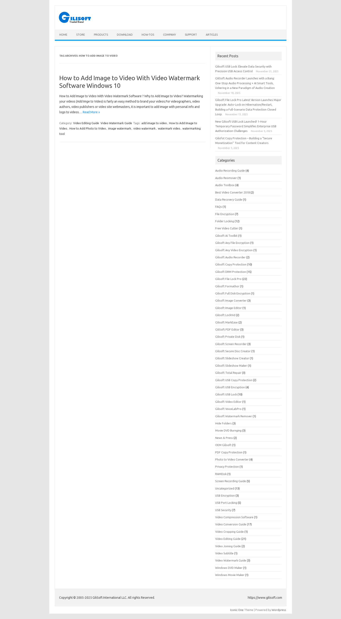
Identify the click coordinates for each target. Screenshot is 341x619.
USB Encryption (225, 495)
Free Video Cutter (226, 228)
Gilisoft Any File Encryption (232, 242)
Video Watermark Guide (116, 123)
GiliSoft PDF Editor (227, 329)
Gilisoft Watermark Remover (233, 416)
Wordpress (279, 609)
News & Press (224, 437)
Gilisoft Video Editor (228, 401)
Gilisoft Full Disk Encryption (232, 293)
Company (169, 34)
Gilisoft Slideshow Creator (232, 358)
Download (125, 34)
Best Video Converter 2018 (232, 192)
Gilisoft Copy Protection (230, 264)
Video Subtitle (224, 553)
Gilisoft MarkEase (226, 322)
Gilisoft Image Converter (231, 300)
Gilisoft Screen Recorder (231, 343)
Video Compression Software (234, 517)
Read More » (91, 112)
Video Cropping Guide (229, 531)
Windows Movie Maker (229, 574)
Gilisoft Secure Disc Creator (233, 351)
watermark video (169, 128)
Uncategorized (224, 488)
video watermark (144, 128)
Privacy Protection (227, 466)
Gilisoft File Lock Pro (228, 278)
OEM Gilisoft (223, 444)
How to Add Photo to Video (87, 128)
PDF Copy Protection (228, 452)
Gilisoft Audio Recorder (230, 257)
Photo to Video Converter (232, 459)
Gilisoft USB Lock (226, 394)
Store (80, 34)
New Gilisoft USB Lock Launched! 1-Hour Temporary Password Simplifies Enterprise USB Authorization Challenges (245, 126)
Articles (212, 34)
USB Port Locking (226, 502)
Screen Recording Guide (230, 481)
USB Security (223, 510)
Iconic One (237, 609)
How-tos (148, 34)
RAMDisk (221, 473)
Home (63, 34)
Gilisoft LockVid (225, 315)
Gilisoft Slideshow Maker (231, 365)
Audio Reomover (226, 177)
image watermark (119, 128)
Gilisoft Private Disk (227, 336)
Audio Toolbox (225, 185)
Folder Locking (224, 221)
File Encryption (224, 214)
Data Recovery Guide (228, 199)
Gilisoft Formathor (227, 286)
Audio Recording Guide (230, 170)
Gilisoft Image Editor (228, 307)
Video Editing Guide (86, 123)
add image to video (154, 123)
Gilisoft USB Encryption (230, 387)
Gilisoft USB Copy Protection (233, 380)
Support (191, 34)
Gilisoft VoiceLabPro (228, 408)
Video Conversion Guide (230, 524)
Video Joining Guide (228, 546)
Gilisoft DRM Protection (230, 271)
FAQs (218, 206)
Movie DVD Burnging (228, 430)
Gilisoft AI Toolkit (226, 235)
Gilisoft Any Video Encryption (234, 250)
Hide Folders (223, 423)
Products (101, 34)
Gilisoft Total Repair (228, 372)
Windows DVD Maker (228, 567)
